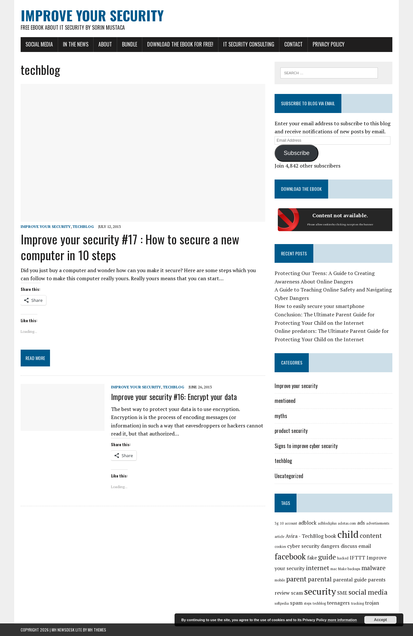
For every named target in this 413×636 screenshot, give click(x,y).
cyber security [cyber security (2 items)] (303, 546)
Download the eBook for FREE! (180, 44)
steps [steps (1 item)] (307, 603)
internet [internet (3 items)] (317, 568)
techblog (83, 226)
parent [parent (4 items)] (296, 578)
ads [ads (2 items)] (361, 522)
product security (291, 431)
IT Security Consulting (248, 44)
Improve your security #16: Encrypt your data (174, 396)
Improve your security (46, 226)
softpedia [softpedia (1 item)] (282, 603)
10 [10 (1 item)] (282, 523)
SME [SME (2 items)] (342, 593)
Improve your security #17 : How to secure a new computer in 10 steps (130, 247)
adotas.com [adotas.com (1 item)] (347, 523)
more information (342, 620)
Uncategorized (289, 476)
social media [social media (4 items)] (368, 592)
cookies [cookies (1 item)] (280, 546)
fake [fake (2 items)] (312, 557)
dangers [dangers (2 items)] (330, 546)
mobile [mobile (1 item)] (280, 580)
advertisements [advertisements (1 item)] (377, 523)
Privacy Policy (329, 44)
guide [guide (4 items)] (327, 556)
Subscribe (296, 153)
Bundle (129, 44)
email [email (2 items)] (364, 546)
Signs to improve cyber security (306, 446)
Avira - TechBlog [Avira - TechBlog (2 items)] (305, 536)
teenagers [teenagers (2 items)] (338, 603)
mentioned (285, 401)
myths (281, 416)
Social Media (39, 44)
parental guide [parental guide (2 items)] (350, 579)
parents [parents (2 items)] (377, 579)
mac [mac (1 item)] (333, 569)
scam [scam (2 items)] (297, 593)
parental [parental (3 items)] (320, 579)
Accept (380, 620)
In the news (75, 44)
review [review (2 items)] (282, 593)
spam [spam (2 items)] (296, 603)
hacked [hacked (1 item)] (342, 558)
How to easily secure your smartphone (319, 306)
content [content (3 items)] (371, 535)
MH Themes (97, 629)
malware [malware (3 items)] (373, 568)
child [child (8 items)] (347, 534)
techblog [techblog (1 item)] (319, 603)
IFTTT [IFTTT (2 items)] (357, 557)
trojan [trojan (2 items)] (372, 603)
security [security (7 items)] (320, 591)
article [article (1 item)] (279, 536)
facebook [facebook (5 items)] (290, 556)
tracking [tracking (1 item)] (357, 603)
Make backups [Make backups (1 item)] (349, 569)
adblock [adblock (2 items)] (307, 522)
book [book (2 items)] (330, 536)
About (105, 44)
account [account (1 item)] (291, 523)
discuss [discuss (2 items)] (349, 546)
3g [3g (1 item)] (276, 523)
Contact (293, 44)
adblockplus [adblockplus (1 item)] (327, 523)
